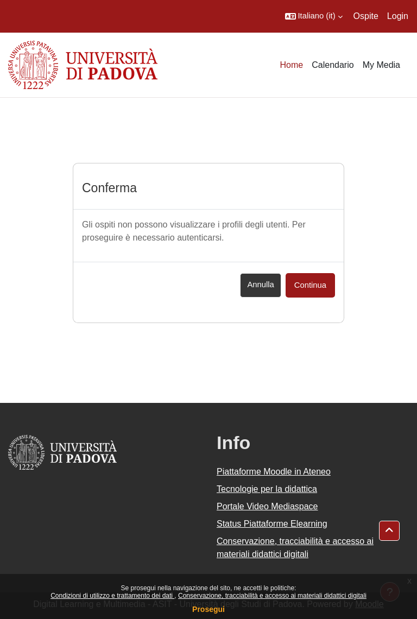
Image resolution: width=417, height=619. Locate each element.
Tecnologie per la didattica (267, 489)
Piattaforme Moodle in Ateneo (274, 471)
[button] (314, 16)
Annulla (260, 284)
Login (397, 16)
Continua (310, 285)
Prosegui (208, 609)
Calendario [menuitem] (332, 65)
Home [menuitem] (292, 65)
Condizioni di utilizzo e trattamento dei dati (112, 595)
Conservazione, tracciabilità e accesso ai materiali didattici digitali (272, 595)
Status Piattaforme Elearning (272, 523)
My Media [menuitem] (381, 65)
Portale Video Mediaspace (267, 506)
